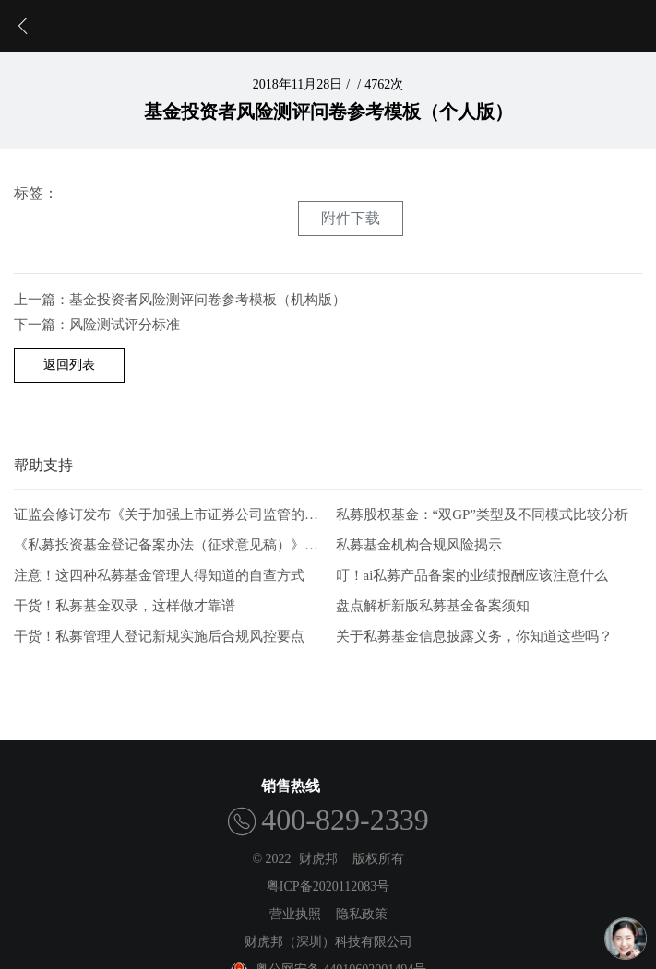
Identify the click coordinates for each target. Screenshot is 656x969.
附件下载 (350, 218)
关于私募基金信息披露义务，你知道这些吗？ (474, 636)
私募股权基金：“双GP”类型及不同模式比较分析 (482, 515)
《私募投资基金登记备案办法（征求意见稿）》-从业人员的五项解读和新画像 (167, 545)
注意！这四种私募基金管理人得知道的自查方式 (159, 575)
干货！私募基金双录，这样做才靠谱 (124, 605)
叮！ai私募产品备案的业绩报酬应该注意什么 (472, 575)
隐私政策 (362, 914)
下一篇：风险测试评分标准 (97, 324)
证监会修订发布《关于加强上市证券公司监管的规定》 (167, 515)
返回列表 (69, 365)
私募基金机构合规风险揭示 (419, 545)
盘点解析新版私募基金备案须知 (433, 605)
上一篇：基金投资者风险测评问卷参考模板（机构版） (180, 299)
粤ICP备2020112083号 (328, 886)
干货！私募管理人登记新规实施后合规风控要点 (159, 636)
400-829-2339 (344, 819)
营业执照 (295, 914)
